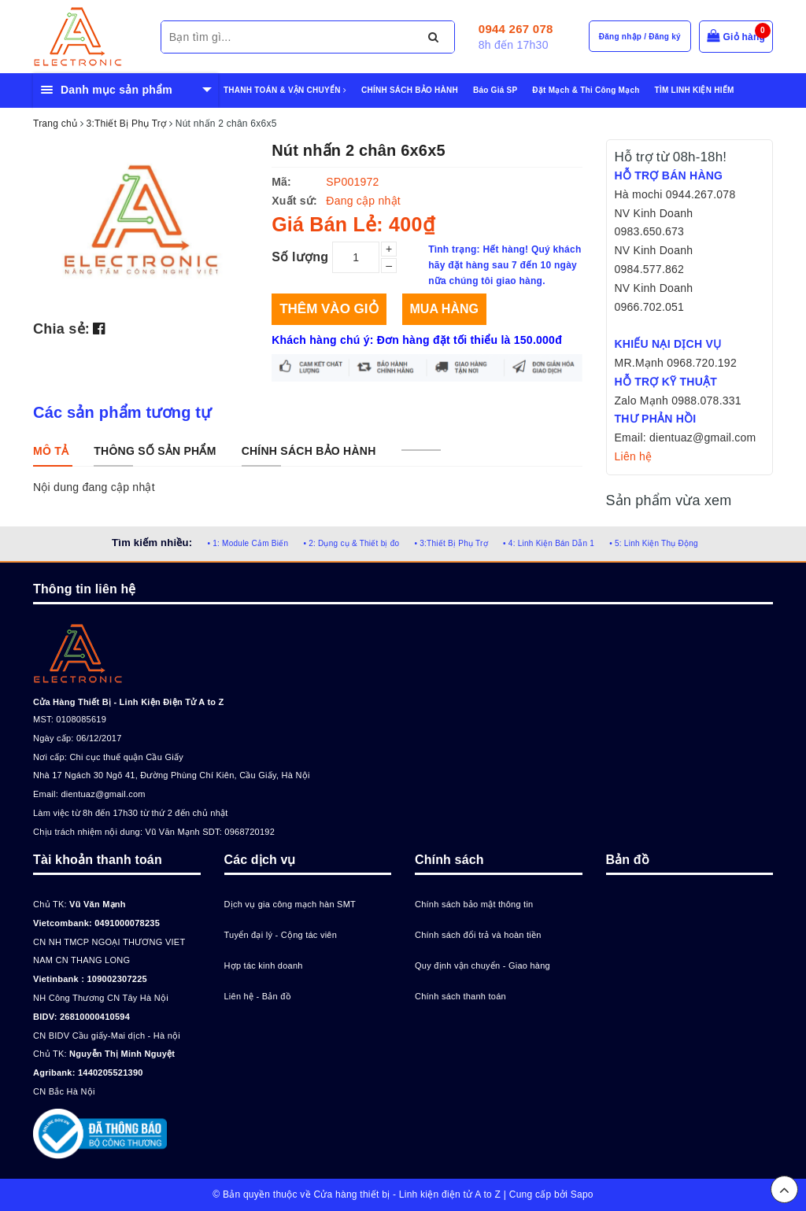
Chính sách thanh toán (460, 996)
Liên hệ (634, 456)
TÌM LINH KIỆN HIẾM (694, 90)
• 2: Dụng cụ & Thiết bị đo (351, 543)
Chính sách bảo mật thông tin (474, 904)
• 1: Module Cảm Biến (247, 543)
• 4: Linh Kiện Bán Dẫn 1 (548, 543)
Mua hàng (444, 309)
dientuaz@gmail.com (103, 794)
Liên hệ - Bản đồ (257, 996)
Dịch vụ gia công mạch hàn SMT (290, 904)
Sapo (582, 1194)
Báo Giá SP (495, 90)
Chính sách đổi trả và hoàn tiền (478, 935)
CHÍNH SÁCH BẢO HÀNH (409, 90)
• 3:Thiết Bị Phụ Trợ (451, 543)
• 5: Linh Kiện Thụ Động (653, 543)
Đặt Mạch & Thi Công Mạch (585, 90)
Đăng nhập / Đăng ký (640, 36)
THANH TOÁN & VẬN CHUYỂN (285, 90)
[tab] (50, 451)
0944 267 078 (516, 28)
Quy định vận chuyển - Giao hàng (482, 965)
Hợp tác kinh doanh (263, 965)
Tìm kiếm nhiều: (152, 542)
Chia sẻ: (61, 329)
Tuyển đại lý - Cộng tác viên (281, 935)
